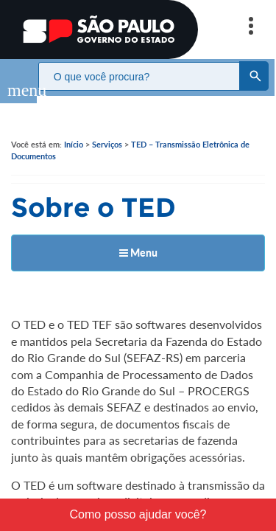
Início (73, 129)
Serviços (107, 129)
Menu (138, 238)
